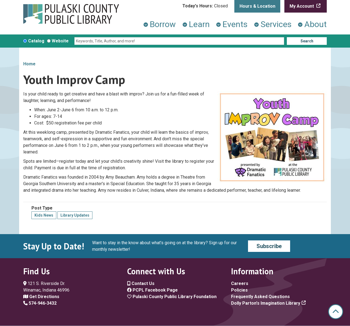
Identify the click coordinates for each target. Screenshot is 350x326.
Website (60, 40)
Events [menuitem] (235, 24)
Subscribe (269, 246)
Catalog (36, 40)
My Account (302, 6)
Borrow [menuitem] (163, 24)
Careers (239, 283)
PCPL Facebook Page (152, 290)
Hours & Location (257, 6)
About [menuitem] (315, 24)
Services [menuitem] (276, 24)
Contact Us (140, 283)
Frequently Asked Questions (260, 296)
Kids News (43, 215)
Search (307, 41)
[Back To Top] (335, 311)
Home (29, 63)
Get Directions (41, 296)
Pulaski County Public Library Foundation (172, 296)
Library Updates (74, 215)
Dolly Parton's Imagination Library (265, 303)
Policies (239, 290)
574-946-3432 (40, 303)
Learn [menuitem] (199, 24)
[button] (205, 6)
